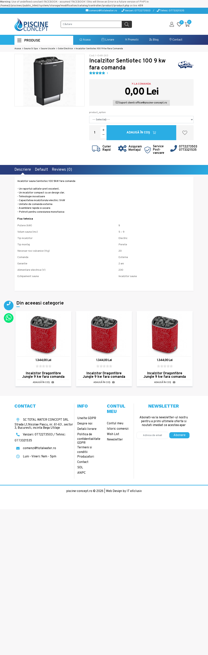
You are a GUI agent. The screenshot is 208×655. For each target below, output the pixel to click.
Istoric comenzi (117, 429)
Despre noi (84, 424)
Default (41, 170)
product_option (97, 112)
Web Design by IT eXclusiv (124, 491)
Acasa (85, 40)
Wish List (113, 434)
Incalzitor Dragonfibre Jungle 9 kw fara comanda (43, 375)
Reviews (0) (62, 170)
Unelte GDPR (86, 418)
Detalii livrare (86, 429)
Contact (175, 40)
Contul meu (115, 423)
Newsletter (115, 440)
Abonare (179, 435)
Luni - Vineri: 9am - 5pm (35, 457)
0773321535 (188, 150)
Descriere (22, 170)
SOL (80, 467)
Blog (154, 40)
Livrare (107, 40)
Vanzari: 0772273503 (136, 10)
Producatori (85, 457)
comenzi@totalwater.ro (101, 10)
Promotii (131, 40)
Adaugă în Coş (141, 133)
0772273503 (188, 147)
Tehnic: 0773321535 (170, 10)
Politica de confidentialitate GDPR (88, 439)
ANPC (81, 473)
